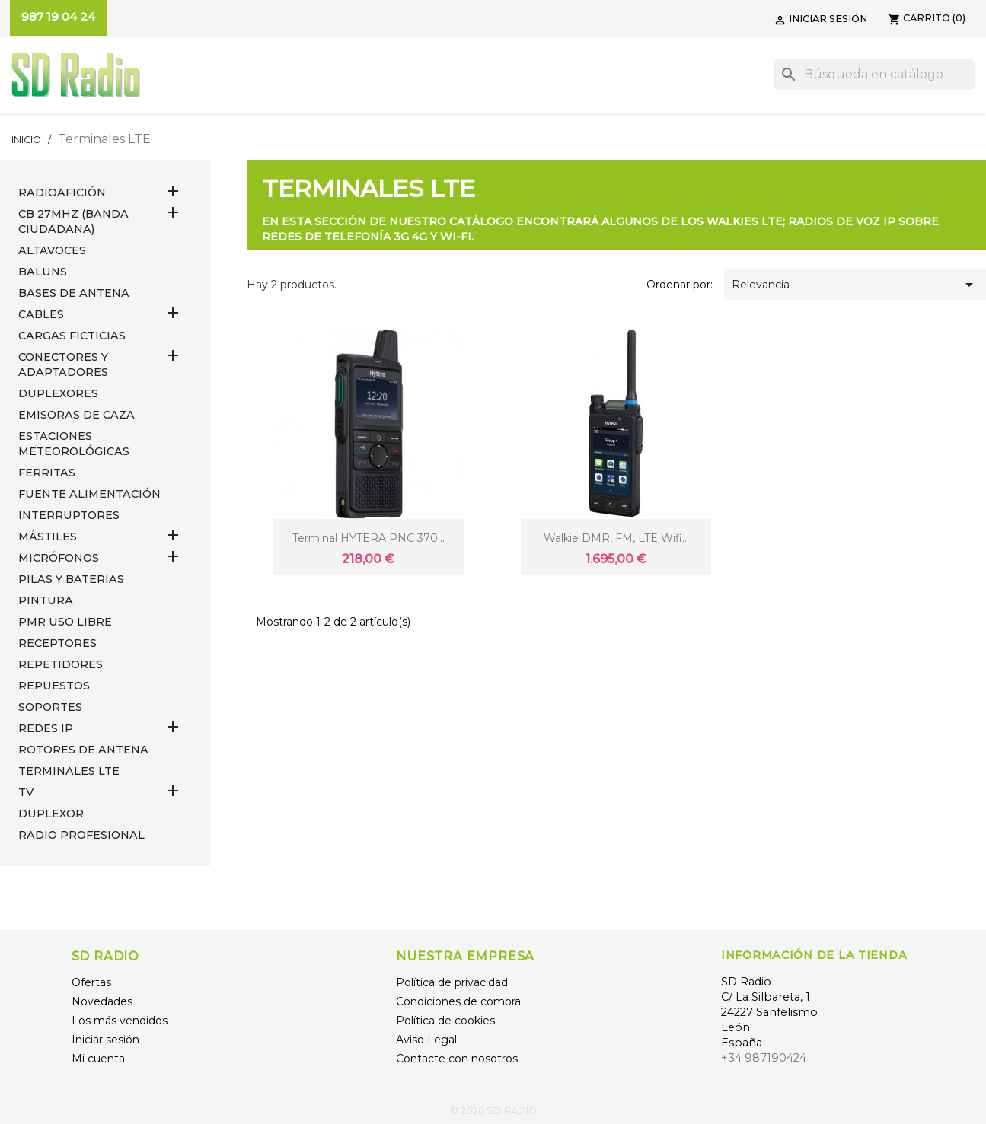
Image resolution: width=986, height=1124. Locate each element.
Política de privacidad (452, 982)
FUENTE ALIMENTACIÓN (89, 494)
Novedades (102, 1001)
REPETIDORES (60, 664)
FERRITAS (46, 472)
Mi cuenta (98, 1058)
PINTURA (45, 600)
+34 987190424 (763, 1058)
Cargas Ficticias (72, 335)
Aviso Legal (426, 1039)
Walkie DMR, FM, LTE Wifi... (616, 538)
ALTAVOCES (52, 250)
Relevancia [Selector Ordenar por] (855, 284)
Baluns (42, 272)
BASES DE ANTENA (73, 293)
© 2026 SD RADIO (493, 1110)
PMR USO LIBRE (65, 622)
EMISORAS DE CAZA (76, 415)
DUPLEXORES (58, 393)
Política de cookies (445, 1020)
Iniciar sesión (105, 1039)
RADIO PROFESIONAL (81, 835)
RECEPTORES (57, 643)
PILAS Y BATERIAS (71, 579)
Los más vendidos (120, 1020)
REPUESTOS (54, 686)
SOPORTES (50, 707)
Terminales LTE (69, 771)
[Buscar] (874, 74)
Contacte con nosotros (457, 1058)
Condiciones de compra (458, 1001)
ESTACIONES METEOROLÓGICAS (73, 443)
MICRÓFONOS (58, 558)
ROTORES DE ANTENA (83, 749)
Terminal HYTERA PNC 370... (368, 538)
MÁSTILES (47, 536)
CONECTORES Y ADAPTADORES (63, 364)
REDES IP (45, 728)
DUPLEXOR (51, 813)
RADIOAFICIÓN (62, 192)
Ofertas (91, 982)
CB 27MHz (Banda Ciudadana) (73, 221)
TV (26, 792)
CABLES (41, 314)
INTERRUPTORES (69, 515)
